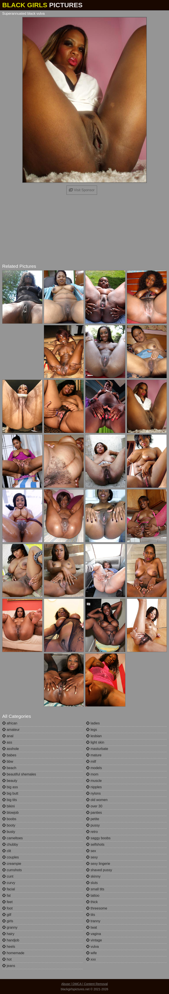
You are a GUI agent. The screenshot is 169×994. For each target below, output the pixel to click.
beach (9, 768)
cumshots (12, 870)
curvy (8, 883)
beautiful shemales (19, 774)
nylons (93, 793)
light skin (95, 742)
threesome (96, 908)
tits (90, 915)
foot (7, 908)
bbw (7, 761)
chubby (10, 844)
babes (9, 755)
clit (6, 851)
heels (8, 946)
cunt (7, 876)
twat (91, 927)
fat (6, 895)
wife (91, 953)
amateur (11, 729)
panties (94, 812)
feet (7, 902)
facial (8, 889)
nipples (94, 787)
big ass (10, 787)
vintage (94, 940)
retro (92, 832)
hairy (8, 934)
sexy (92, 857)
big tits (9, 800)
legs (91, 729)
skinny (93, 876)
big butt (10, 793)
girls (7, 921)
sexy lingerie (98, 863)
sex (91, 851)
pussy (93, 825)
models (94, 768)
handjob (10, 940)
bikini (8, 806)
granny (9, 927)
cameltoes (12, 838)
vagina (93, 934)
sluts (92, 883)
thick (92, 902)
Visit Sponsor (81, 190)
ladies (93, 723)
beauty (9, 781)
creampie (11, 863)
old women (97, 800)
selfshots (95, 844)
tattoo (92, 895)
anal (7, 736)
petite (92, 819)
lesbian (94, 736)
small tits (95, 889)
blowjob (10, 812)
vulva (92, 946)
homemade (13, 953)
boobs (9, 819)
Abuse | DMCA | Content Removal (84, 984)
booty (8, 825)
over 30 (94, 806)
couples (10, 857)
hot (7, 959)
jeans (8, 966)
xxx (91, 959)
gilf (6, 915)
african (9, 723)
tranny (93, 921)
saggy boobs (98, 838)
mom (92, 774)
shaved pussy (99, 870)
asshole (10, 749)
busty (8, 832)
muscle (94, 781)
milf (91, 761)
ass (7, 742)
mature (93, 755)
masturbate (97, 749)
